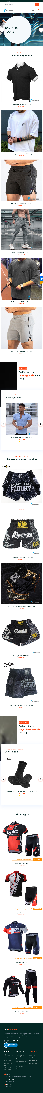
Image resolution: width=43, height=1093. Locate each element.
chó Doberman (8, 1069)
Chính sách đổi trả (21, 1061)
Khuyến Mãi (32, 1055)
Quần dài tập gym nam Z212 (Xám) (21, 252)
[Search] (19, 4)
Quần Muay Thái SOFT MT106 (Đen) (21, 656)
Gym (10, 1029)
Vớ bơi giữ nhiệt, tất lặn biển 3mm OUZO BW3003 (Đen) (22, 791)
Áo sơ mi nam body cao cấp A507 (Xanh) (22, 437)
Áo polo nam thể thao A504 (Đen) (21, 104)
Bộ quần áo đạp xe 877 (21, 913)
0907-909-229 (10, 1081)
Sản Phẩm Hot (32, 1058)
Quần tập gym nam (9, 1055)
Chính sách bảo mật (21, 1064)
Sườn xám (6, 1058)
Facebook (7, 1)
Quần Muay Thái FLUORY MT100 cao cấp (21, 705)
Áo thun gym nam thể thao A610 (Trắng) (21, 154)
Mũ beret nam (7, 1060)
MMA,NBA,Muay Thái (8, 1064)
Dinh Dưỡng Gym (33, 1060)
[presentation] (2, 30)
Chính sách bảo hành (20, 1067)
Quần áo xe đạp (8, 1068)
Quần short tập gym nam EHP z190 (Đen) (21, 203)
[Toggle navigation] (33, 10)
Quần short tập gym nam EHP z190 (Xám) (21, 351)
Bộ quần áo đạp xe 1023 (21, 1011)
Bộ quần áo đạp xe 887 (21, 863)
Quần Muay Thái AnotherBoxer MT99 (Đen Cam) (21, 606)
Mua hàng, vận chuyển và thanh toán (20, 1056)
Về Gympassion (34, 1051)
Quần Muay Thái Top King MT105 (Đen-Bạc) (21, 557)
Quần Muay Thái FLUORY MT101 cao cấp (21, 508)
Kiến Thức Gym (33, 1063)
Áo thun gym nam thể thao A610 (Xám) (21, 302)
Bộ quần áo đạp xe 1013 (21, 962)
